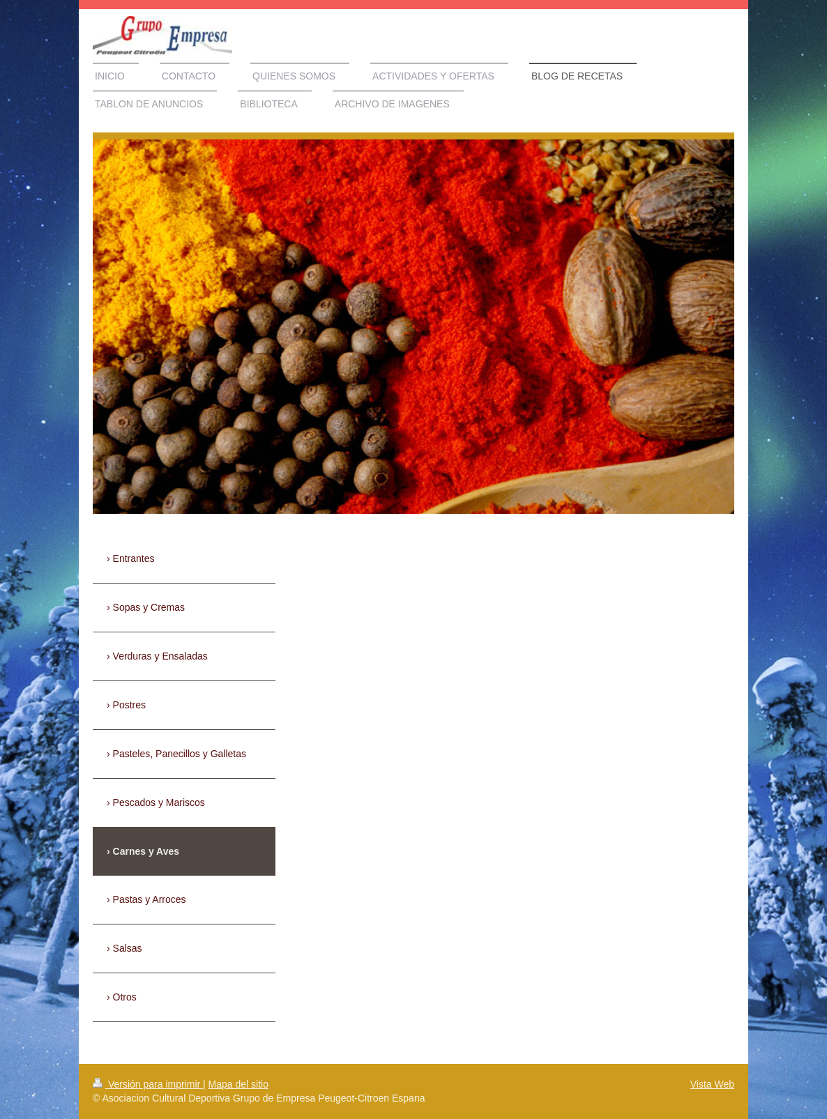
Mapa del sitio (238, 1084)
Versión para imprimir (148, 1084)
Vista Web (712, 1084)
